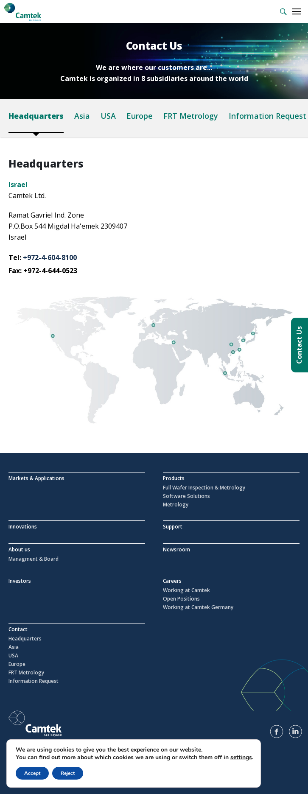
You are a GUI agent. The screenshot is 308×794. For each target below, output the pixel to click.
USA (108, 116)
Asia (82, 116)
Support (172, 526)
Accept (32, 773)
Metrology (175, 504)
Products (174, 478)
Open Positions (181, 599)
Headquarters (36, 116)
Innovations (22, 526)
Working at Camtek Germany (198, 607)
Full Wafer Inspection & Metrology (204, 487)
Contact (18, 629)
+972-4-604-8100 (50, 257)
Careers (172, 580)
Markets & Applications (36, 478)
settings (241, 757)
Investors (19, 580)
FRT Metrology (190, 116)
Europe (139, 116)
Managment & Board (33, 559)
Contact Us (299, 345)
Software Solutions (186, 496)
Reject (68, 773)
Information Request (267, 116)
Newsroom (176, 549)
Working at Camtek (186, 590)
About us (19, 549)
